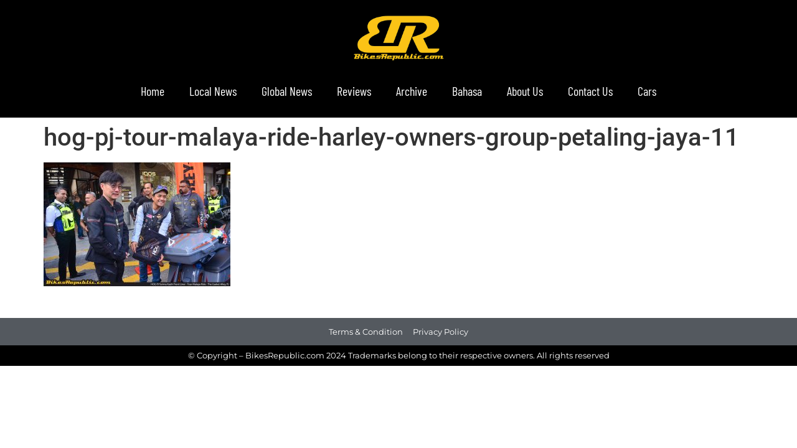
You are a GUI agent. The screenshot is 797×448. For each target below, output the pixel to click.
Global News (287, 90)
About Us (525, 90)
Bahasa (467, 90)
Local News (213, 90)
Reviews (354, 90)
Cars (647, 90)
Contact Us (590, 90)
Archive (411, 90)
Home (152, 90)
